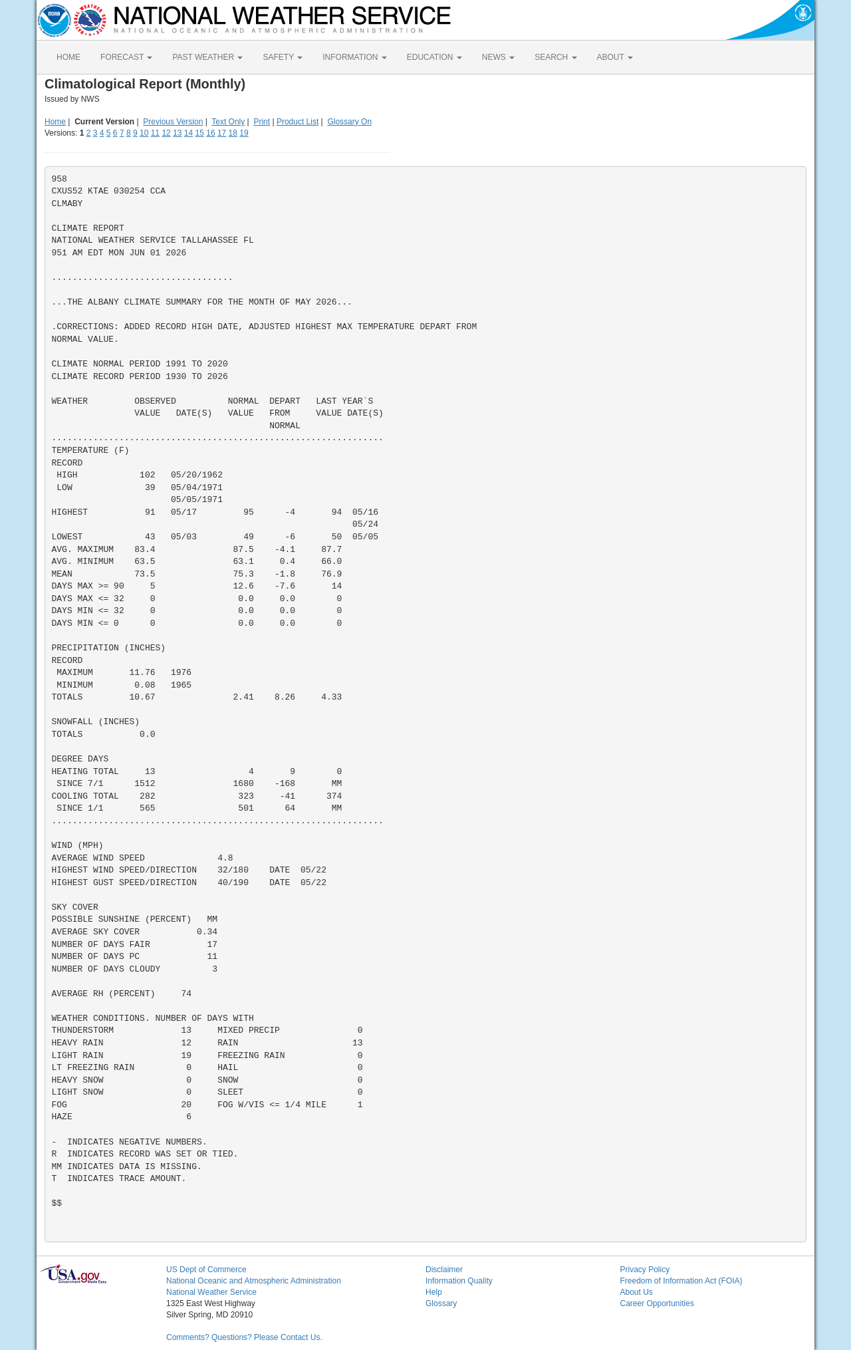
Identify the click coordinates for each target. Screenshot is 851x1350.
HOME (68, 57)
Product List (297, 121)
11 (155, 133)
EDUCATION (434, 57)
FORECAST (126, 57)
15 (199, 133)
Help (434, 1292)
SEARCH (555, 57)
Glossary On (349, 121)
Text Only (228, 121)
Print (261, 121)
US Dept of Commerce (206, 1269)
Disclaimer (444, 1269)
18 (233, 133)
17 (221, 133)
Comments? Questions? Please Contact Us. (244, 1337)
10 (144, 133)
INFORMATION (354, 57)
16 (210, 133)
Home (55, 121)
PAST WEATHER (207, 57)
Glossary (441, 1303)
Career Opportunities (657, 1303)
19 (243, 133)
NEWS (498, 57)
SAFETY (283, 57)
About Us (636, 1292)
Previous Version (173, 121)
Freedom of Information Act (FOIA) (681, 1280)
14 (188, 133)
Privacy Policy (645, 1269)
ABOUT (615, 57)
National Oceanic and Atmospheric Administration (253, 1280)
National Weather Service (211, 1292)
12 (166, 133)
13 (177, 133)
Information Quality (459, 1280)
